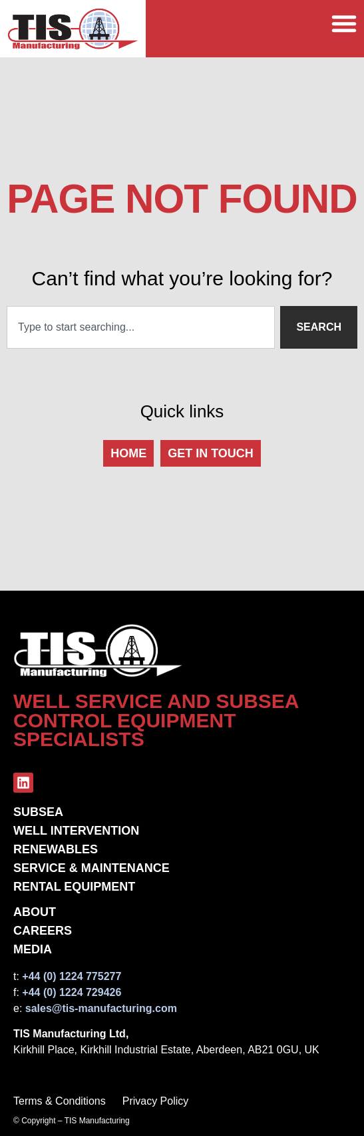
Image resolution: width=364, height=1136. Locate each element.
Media (32, 949)
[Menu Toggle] (344, 21)
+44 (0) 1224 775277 (71, 976)
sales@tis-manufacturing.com (101, 1008)
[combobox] (141, 327)
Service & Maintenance (91, 868)
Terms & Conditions (59, 1101)
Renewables (55, 849)
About (34, 912)
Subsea (38, 812)
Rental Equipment (74, 887)
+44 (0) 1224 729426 (71, 992)
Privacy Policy (155, 1101)
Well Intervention (76, 831)
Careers (42, 931)
